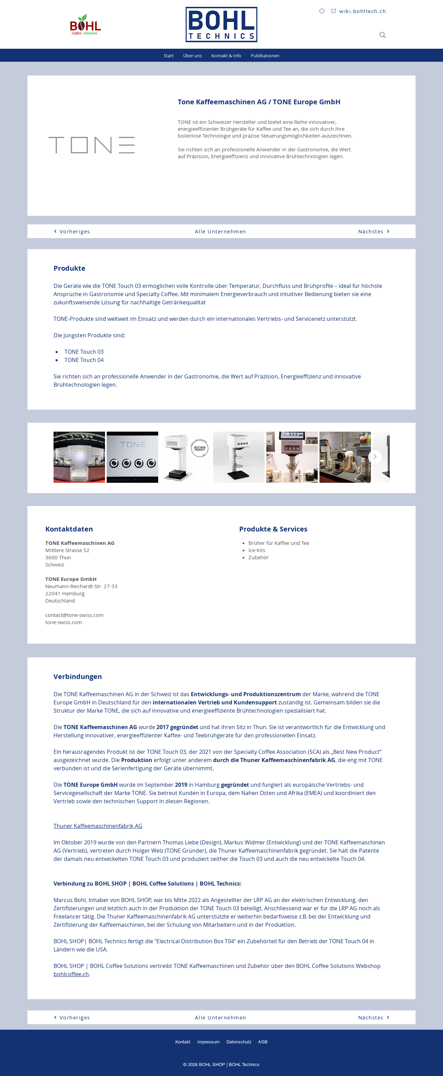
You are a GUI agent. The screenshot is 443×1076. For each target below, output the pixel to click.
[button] (321, 11)
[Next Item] (375, 457)
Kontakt (182, 1041)
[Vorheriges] (78, 231)
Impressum (208, 1041)
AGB (262, 1041)
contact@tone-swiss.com (74, 614)
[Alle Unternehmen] (221, 231)
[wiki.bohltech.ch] (358, 11)
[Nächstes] (365, 231)
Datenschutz (239, 1041)
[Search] (382, 35)
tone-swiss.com (63, 622)
